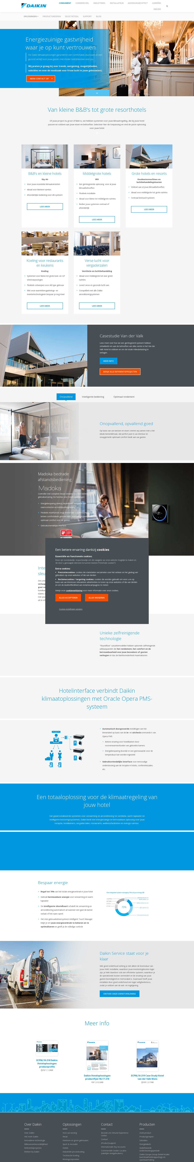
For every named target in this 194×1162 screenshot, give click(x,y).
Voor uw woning (70, 1133)
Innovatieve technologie (34, 1140)
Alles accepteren (68, 597)
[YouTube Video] (66, 643)
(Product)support (108, 1143)
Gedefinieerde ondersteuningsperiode (149, 1149)
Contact (104, 1139)
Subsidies (143, 1140)
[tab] (66, 396)
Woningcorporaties (71, 1159)
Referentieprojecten (33, 1148)
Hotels (65, 1148)
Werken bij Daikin (31, 1151)
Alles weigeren (97, 597)
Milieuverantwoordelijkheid (36, 1144)
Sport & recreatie (70, 1144)
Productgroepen (52, 16)
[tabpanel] (97, 431)
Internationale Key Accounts (113, 1147)
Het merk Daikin (31, 1136)
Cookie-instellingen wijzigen (70, 609)
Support (87, 16)
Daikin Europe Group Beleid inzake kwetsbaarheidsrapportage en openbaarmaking (154, 1157)
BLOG (98, 16)
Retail (65, 1136)
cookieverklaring (74, 590)
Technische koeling (71, 1155)
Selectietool (72, 16)
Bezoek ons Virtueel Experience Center (114, 1134)
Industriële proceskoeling (73, 1151)
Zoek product (145, 1133)
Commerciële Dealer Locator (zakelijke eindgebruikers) (113, 1152)
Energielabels (145, 1144)
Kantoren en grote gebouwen (75, 1140)
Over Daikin (29, 1133)
